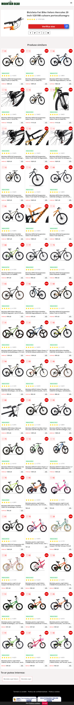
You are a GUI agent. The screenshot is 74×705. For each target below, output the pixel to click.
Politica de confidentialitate (37, 692)
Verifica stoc (55, 26)
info (22, 84)
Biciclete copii (26, 679)
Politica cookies (54, 692)
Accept (44, 703)
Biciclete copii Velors (11, 679)
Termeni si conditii (20, 692)
